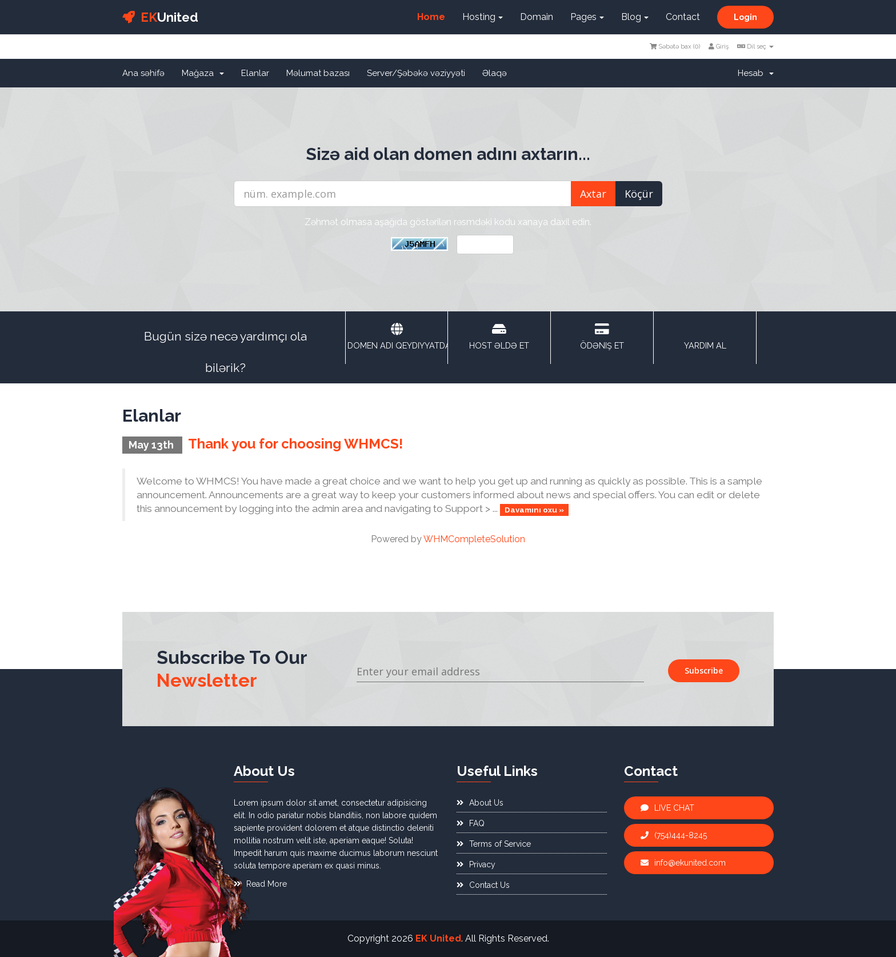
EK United (438, 938)
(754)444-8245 (674, 835)
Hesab (756, 73)
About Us (480, 802)
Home (431, 16)
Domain (536, 16)
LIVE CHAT (667, 807)
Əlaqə (494, 73)
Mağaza (203, 73)
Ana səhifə (143, 73)
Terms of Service (494, 843)
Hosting (482, 16)
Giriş (719, 46)
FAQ (471, 823)
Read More (260, 883)
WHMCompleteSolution (474, 539)
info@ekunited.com (683, 862)
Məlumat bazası (318, 73)
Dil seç (755, 46)
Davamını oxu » (534, 509)
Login (745, 17)
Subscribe (704, 670)
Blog (635, 16)
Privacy (476, 864)
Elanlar (255, 73)
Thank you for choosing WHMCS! (295, 443)
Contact (683, 16)
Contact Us (483, 885)
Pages (587, 16)
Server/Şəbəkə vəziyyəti (416, 73)
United (160, 17)
